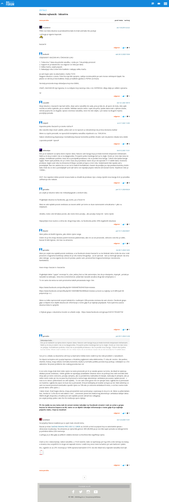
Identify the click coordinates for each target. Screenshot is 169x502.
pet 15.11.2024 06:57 (123, 231)
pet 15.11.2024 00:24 (123, 189)
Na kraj (127, 20)
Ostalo (43, 10)
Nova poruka (44, 20)
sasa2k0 (46, 103)
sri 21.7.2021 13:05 (123, 123)
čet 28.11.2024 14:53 (123, 250)
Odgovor (117, 48)
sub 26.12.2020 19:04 (123, 54)
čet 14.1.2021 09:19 (123, 103)
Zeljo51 (45, 123)
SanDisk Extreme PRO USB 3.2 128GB (65, 426)
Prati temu (119, 20)
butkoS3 (46, 54)
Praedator (47, 28)
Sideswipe (46, 150)
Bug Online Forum (10, 4)
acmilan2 (46, 420)
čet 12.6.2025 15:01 (123, 420)
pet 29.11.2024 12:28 (123, 336)
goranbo (46, 189)
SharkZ (45, 231)
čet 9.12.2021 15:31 (123, 150)
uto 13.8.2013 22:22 (123, 28)
